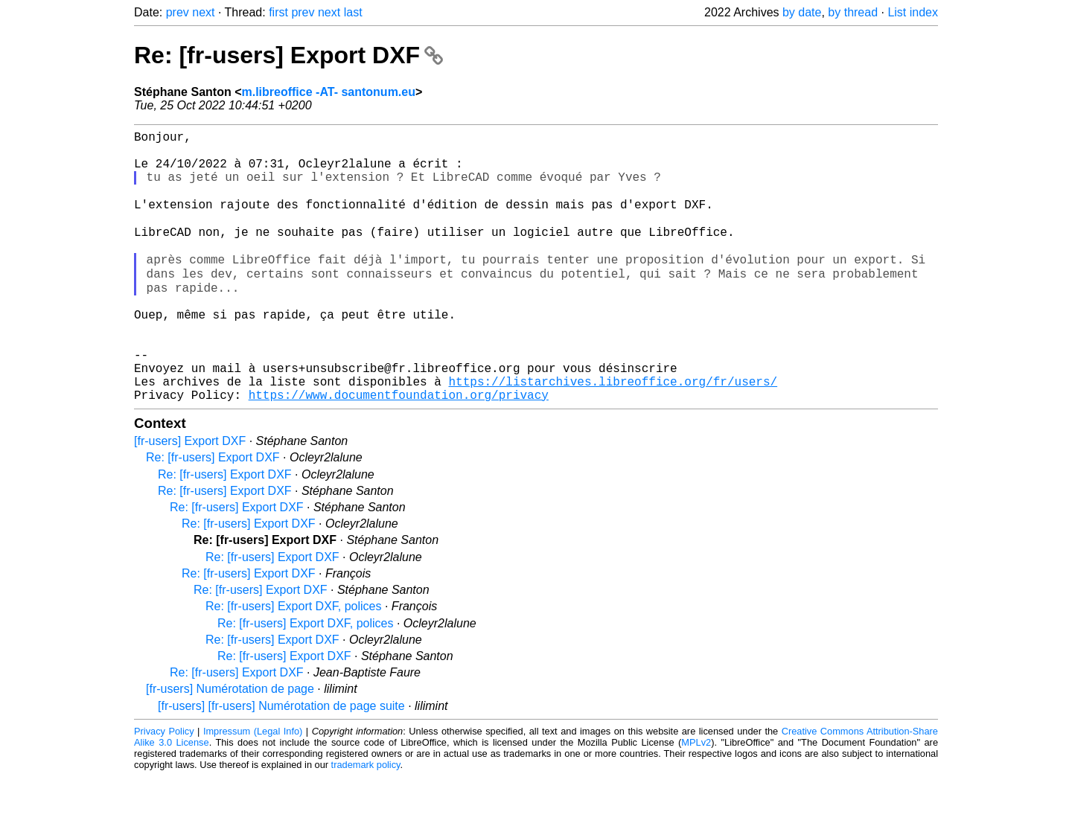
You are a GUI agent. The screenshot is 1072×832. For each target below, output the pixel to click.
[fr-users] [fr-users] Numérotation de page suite (281, 761)
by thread (853, 12)
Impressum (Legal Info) (252, 787)
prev (177, 12)
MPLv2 (696, 798)
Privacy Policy (164, 787)
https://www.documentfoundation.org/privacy (399, 450)
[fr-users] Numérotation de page (230, 744)
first (278, 12)
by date (801, 12)
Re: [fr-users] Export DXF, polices (293, 662)
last (353, 12)
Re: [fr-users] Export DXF (288, 55)
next (203, 12)
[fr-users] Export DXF (190, 496)
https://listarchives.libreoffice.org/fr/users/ (612, 434)
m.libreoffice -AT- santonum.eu (328, 92)
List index (912, 12)
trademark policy (366, 820)
